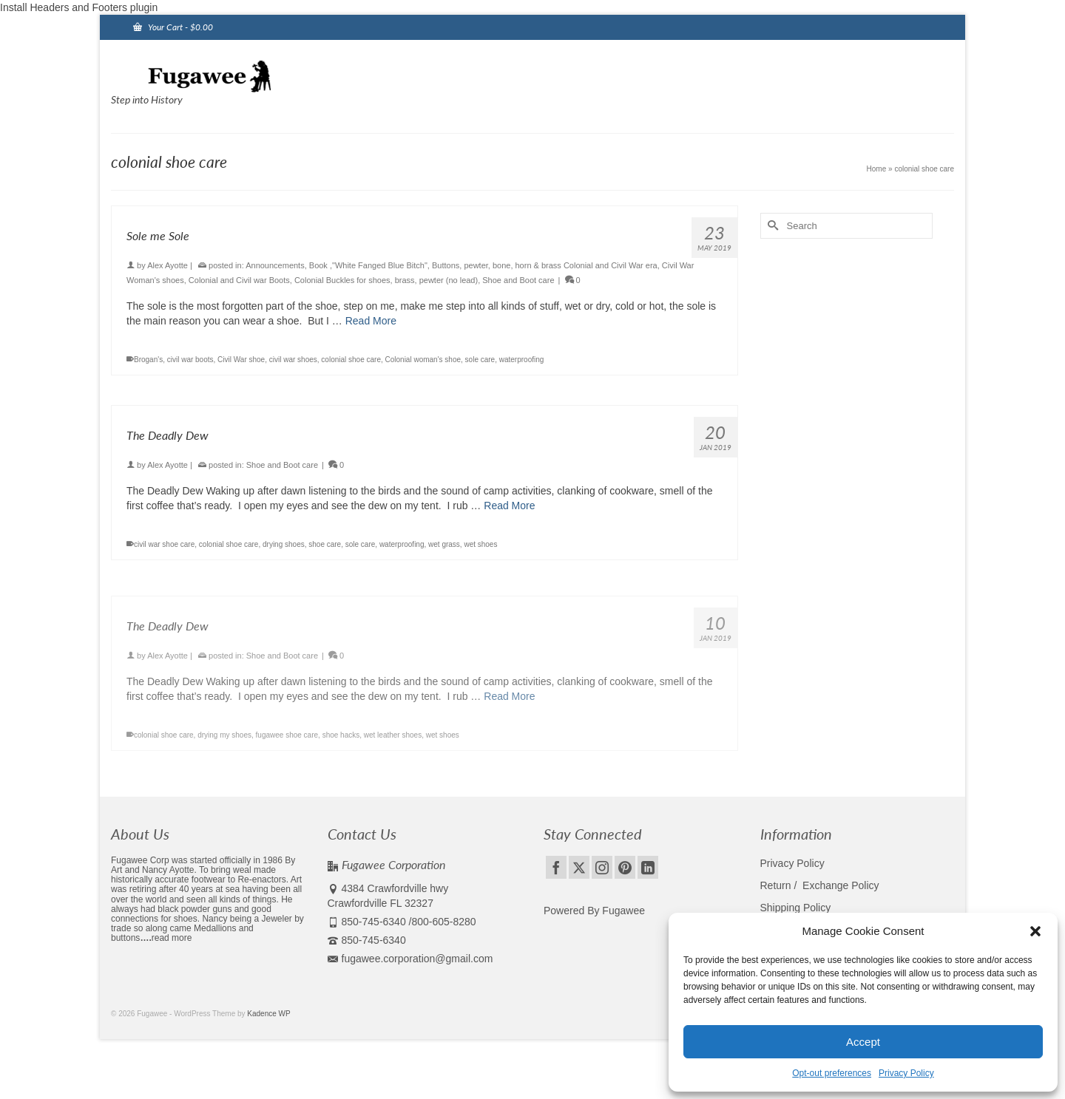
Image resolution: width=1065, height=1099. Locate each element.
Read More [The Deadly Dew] (509, 505)
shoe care (324, 544)
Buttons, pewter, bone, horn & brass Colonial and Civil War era (544, 265)
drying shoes (284, 544)
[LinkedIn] (648, 867)
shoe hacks (341, 743)
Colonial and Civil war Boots (239, 280)
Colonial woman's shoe (423, 359)
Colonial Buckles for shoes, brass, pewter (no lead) (386, 280)
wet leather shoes (393, 743)
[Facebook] (556, 867)
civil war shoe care (164, 544)
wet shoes (480, 544)
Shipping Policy (795, 907)
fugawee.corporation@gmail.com (410, 958)
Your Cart (173, 27)
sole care (480, 359)
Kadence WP (268, 1014)
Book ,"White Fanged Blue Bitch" (368, 265)
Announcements (275, 265)
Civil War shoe (241, 359)
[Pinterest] (625, 867)
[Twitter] (579, 867)
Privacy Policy (906, 1073)
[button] (1035, 931)
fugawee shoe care (287, 743)
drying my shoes (224, 743)
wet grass (444, 544)
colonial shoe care (351, 359)
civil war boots (190, 359)
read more (172, 938)
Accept (863, 1041)
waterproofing (521, 359)
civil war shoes (293, 359)
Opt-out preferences (831, 1073)
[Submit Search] (771, 226)
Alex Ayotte (167, 265)
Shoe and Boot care (518, 280)
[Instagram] (602, 867)
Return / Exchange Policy (819, 885)
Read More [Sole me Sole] (370, 321)
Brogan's (148, 359)
